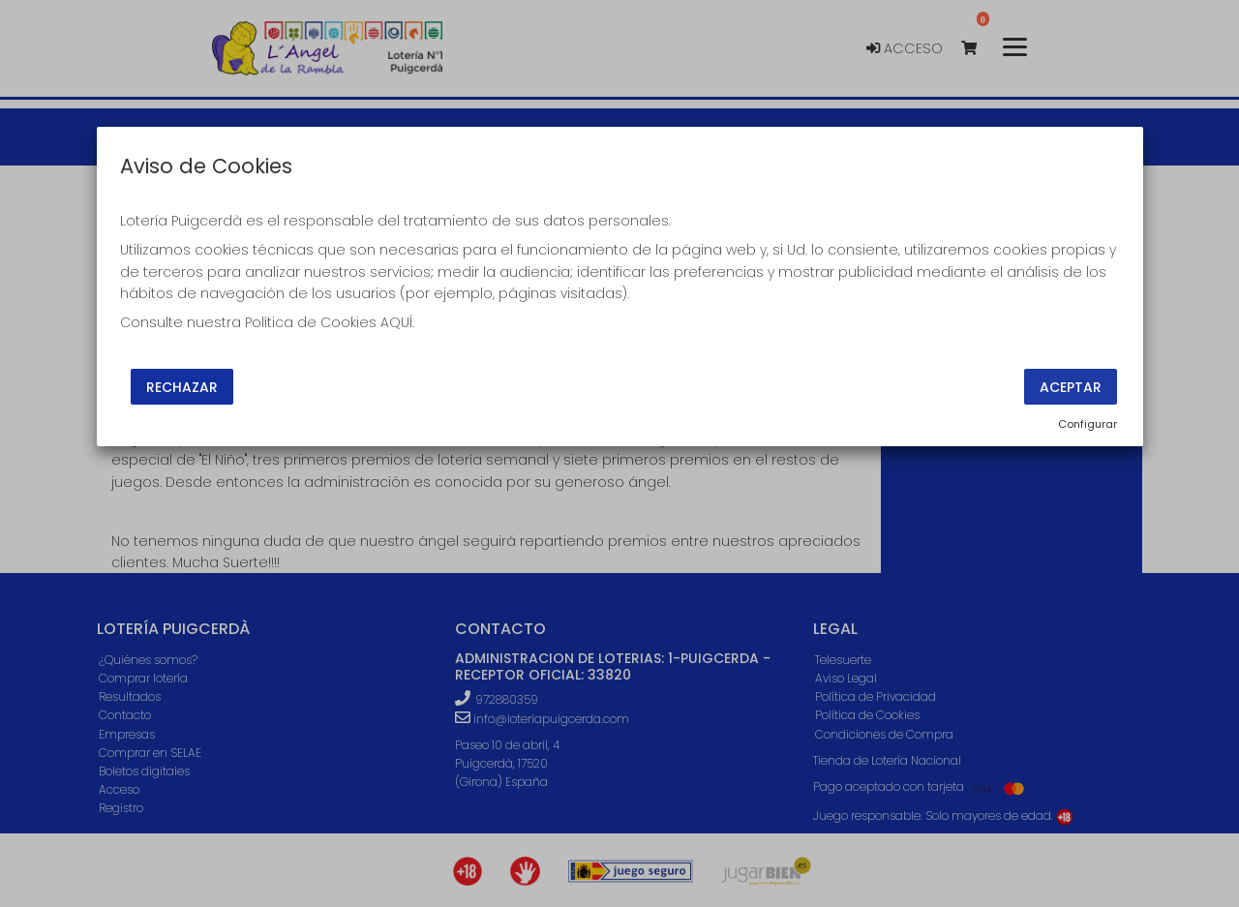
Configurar (1087, 424)
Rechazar (182, 386)
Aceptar (1071, 386)
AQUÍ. (397, 322)
